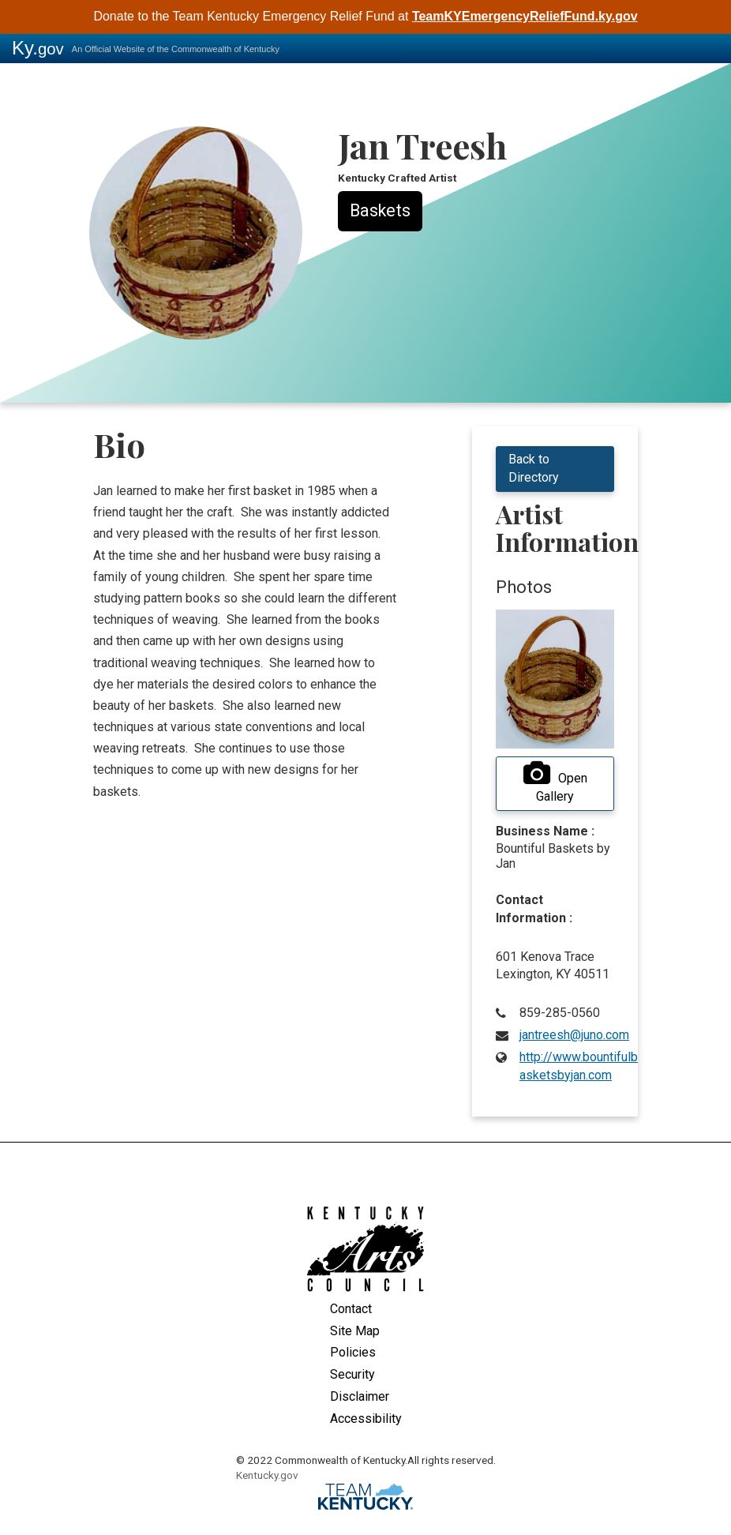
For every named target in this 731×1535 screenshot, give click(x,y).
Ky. (38, 47)
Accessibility (366, 1418)
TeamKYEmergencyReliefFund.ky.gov (525, 16)
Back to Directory (533, 468)
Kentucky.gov (267, 1475)
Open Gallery (555, 782)
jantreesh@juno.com (574, 1034)
